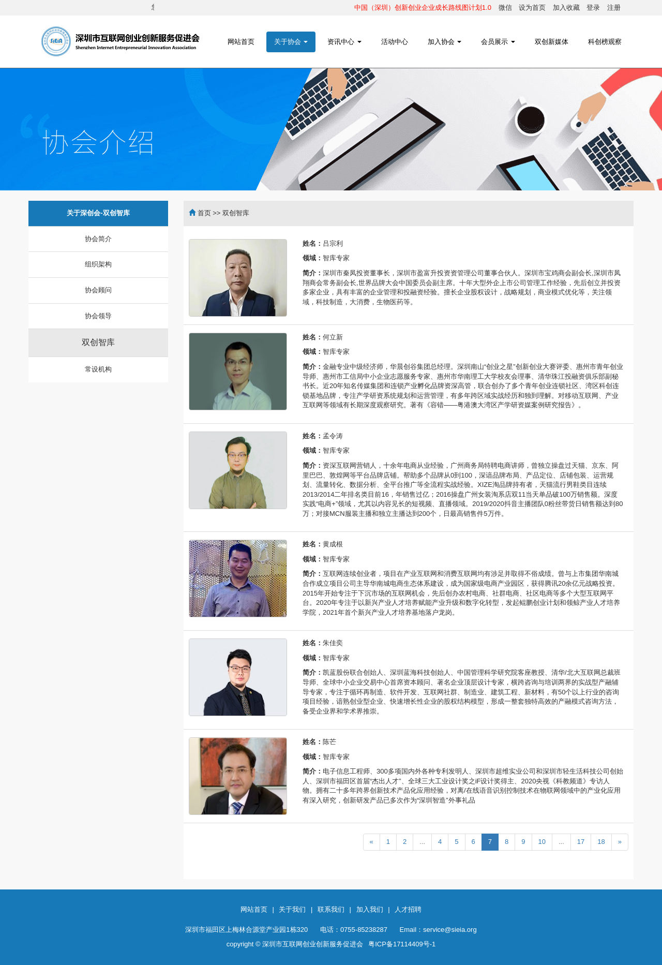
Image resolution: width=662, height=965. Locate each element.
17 (580, 841)
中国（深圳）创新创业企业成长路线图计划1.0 (422, 7)
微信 (505, 7)
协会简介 (98, 239)
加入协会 (445, 42)
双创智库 (98, 342)
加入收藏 (566, 7)
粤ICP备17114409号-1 (401, 944)
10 (542, 841)
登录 (593, 7)
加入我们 (369, 909)
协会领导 (98, 316)
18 (601, 841)
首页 (204, 213)
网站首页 (241, 42)
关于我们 (292, 909)
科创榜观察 (605, 42)
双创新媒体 (551, 42)
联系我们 (331, 909)
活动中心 (394, 42)
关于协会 (291, 42)
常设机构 (98, 369)
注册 (614, 7)
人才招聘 (408, 909)
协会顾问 (98, 290)
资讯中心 (344, 42)
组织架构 (98, 264)
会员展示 (498, 42)
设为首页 (532, 7)
